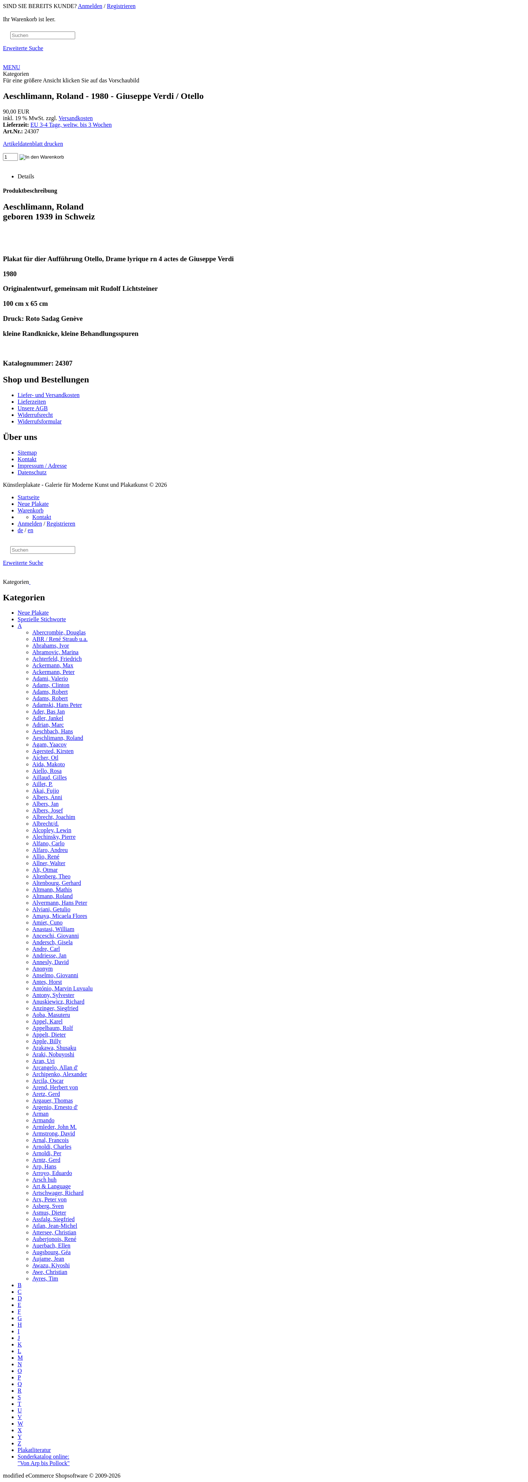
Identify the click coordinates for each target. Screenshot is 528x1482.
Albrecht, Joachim (53, 817)
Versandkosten (76, 118)
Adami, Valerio (50, 678)
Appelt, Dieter (49, 1034)
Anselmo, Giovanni (55, 975)
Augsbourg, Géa (51, 1252)
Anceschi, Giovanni (55, 936)
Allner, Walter (48, 863)
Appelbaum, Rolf (52, 1028)
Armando (43, 1120)
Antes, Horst (47, 982)
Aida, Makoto (48, 764)
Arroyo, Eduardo (52, 1173)
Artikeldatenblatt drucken (33, 144)
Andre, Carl (46, 949)
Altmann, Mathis (52, 889)
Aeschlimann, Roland (57, 738)
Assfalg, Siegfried (53, 1219)
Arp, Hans (44, 1166)
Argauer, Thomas (52, 1100)
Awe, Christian (49, 1272)
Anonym (42, 969)
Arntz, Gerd (46, 1160)
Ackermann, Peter (53, 672)
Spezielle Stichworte (42, 619)
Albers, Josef (47, 810)
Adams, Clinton (50, 685)
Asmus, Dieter (49, 1212)
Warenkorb (31, 510)
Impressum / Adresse (42, 466)
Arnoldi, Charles (52, 1147)
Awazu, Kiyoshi (51, 1265)
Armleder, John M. (54, 1127)
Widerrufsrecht (35, 415)
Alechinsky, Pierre (54, 837)
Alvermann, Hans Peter (59, 903)
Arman (40, 1114)
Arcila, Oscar (47, 1081)
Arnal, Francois (50, 1140)
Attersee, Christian (54, 1232)
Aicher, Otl (45, 758)
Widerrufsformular (40, 421)
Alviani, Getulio (51, 909)
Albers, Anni (47, 797)
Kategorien (16, 74)
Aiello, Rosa (47, 771)
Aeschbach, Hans (52, 731)
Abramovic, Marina (55, 652)
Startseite (29, 497)
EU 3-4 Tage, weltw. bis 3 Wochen (71, 125)
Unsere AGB (33, 408)
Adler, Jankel (47, 718)
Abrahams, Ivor (50, 645)
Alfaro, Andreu (50, 850)
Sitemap (27, 452)
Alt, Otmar (45, 870)
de (20, 530)
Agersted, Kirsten (53, 751)
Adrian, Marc (48, 725)
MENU (11, 67)
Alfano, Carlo (48, 843)
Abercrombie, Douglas (59, 632)
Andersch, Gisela (52, 942)
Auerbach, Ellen (51, 1245)
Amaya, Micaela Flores (59, 916)
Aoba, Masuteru (51, 1015)
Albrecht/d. (45, 823)
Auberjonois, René (54, 1239)
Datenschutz (32, 472)
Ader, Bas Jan (48, 711)
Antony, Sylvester (53, 995)
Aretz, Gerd (46, 1094)
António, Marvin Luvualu (62, 988)
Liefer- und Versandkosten (49, 395)
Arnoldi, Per (46, 1153)
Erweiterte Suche (23, 48)
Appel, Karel (47, 1021)
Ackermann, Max (52, 665)
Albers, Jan (45, 804)
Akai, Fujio (45, 791)
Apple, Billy (46, 1041)
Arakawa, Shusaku (54, 1048)
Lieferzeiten (32, 402)
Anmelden (90, 6)
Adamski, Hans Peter (57, 705)
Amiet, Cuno (47, 922)
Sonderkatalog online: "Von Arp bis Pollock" (44, 1459)
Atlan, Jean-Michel (54, 1226)
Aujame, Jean (48, 1259)
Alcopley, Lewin (51, 830)
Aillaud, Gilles (49, 777)
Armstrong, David (53, 1133)
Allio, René (45, 856)
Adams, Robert (50, 692)
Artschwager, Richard (58, 1193)
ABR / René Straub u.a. (60, 639)
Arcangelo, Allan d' (55, 1067)
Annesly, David (50, 962)
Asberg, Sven (48, 1206)
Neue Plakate (33, 504)
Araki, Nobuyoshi (53, 1054)
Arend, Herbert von (55, 1087)
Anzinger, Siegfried (55, 1008)
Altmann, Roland (52, 896)
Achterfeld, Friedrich (57, 659)
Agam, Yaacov (49, 744)
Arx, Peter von (49, 1199)
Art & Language (51, 1186)
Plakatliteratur (34, 1450)
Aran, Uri (43, 1061)
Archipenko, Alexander (59, 1074)
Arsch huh (44, 1180)
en (30, 530)
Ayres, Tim (45, 1278)
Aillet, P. (42, 784)
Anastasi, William (53, 929)
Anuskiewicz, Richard (58, 1002)
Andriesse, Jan (49, 955)
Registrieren (121, 6)
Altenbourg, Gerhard (56, 883)
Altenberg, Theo (51, 876)
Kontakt (27, 459)
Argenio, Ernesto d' (55, 1107)
